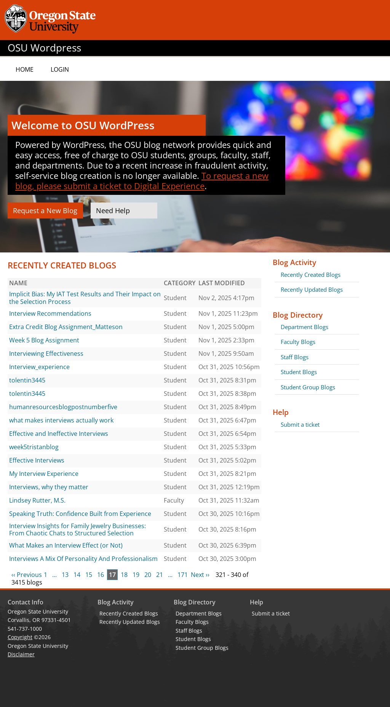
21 (159, 574)
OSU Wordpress (44, 48)
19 (136, 574)
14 (77, 574)
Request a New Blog (45, 210)
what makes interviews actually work (61, 420)
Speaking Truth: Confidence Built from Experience (80, 513)
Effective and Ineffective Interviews (58, 433)
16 (100, 574)
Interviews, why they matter (48, 487)
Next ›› (200, 574)
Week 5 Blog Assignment (44, 340)
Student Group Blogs (308, 387)
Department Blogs (304, 327)
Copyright (20, 637)
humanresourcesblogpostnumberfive (63, 407)
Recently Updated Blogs (312, 289)
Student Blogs (299, 372)
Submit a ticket (300, 424)
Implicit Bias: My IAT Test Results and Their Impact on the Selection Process (85, 298)
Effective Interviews (36, 460)
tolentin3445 (27, 380)
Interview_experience (39, 367)
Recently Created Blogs (310, 274)
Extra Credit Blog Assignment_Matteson (66, 327)
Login (60, 69)
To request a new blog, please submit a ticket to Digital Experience (142, 180)
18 (124, 574)
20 (147, 574)
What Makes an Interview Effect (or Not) (66, 545)
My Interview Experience (43, 473)
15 (88, 574)
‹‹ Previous (26, 574)
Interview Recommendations (50, 313)
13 (65, 574)
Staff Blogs (294, 357)
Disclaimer (21, 654)
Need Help (113, 210)
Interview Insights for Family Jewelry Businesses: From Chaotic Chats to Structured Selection (77, 530)
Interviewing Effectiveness (46, 353)
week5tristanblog (34, 447)
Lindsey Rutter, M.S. (37, 500)
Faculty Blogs (298, 341)
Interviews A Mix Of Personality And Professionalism (83, 558)
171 (182, 574)
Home (25, 69)
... (54, 574)
